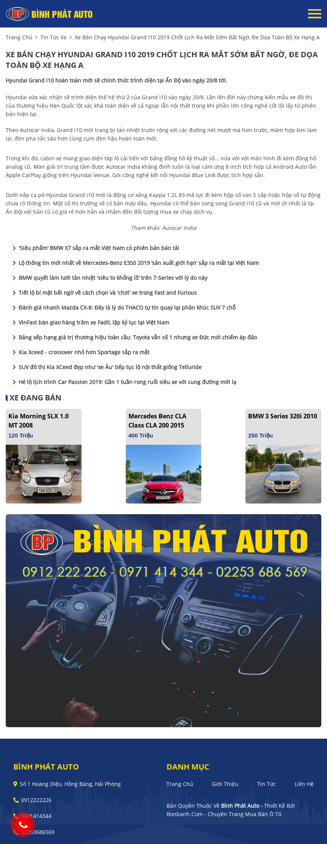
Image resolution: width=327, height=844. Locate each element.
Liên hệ (304, 784)
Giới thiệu (225, 784)
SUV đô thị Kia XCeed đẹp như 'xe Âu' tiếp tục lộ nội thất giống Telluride (106, 367)
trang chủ (19, 37)
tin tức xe (53, 37)
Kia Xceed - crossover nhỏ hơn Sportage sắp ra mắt (79, 352)
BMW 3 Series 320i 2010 (282, 416)
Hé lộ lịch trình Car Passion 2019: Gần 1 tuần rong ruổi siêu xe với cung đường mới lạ (123, 382)
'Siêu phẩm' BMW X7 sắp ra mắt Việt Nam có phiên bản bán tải (94, 248)
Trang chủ (180, 784)
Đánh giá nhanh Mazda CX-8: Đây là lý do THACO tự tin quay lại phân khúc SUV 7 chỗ (123, 307)
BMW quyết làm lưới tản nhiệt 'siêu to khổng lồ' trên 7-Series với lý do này (108, 277)
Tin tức (266, 784)
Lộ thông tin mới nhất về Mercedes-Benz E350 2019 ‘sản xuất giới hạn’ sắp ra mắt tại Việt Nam (134, 263)
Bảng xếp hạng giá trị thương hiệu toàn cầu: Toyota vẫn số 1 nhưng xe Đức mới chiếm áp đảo (133, 337)
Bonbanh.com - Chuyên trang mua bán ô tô (224, 814)
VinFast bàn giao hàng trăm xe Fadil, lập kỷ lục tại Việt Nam (89, 322)
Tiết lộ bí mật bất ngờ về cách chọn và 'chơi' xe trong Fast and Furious (103, 292)
